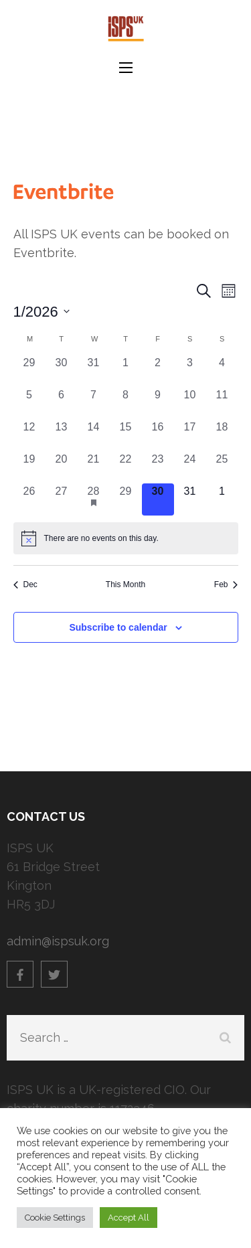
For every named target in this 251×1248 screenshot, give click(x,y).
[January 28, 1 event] (94, 499)
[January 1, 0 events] (126, 371)
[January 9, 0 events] (158, 403)
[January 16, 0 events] (158, 435)
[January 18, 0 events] (222, 435)
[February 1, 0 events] (222, 499)
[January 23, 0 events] (158, 467)
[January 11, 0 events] (222, 403)
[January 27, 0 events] (62, 499)
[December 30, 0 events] (62, 371)
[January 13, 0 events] (62, 435)
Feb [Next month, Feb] (226, 584)
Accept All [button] (128, 1218)
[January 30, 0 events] (158, 499)
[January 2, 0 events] (158, 371)
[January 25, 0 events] (222, 467)
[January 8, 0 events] (126, 403)
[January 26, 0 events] (29, 499)
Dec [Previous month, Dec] (25, 584)
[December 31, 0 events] (94, 371)
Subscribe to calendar (118, 627)
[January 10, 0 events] (190, 403)
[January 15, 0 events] (126, 435)
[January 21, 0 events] (94, 467)
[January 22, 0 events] (126, 467)
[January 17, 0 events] (190, 435)
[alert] (125, 538)
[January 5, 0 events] (29, 403)
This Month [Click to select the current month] (125, 584)
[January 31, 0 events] (190, 499)
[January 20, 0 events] (62, 467)
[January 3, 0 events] (190, 371)
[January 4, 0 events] (222, 371)
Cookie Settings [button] (55, 1218)
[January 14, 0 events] (94, 435)
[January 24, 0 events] (190, 467)
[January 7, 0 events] (94, 403)
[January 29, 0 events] (126, 499)
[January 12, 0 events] (29, 435)
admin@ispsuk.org (58, 941)
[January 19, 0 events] (29, 467)
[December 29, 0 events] (29, 371)
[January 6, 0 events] (62, 403)
